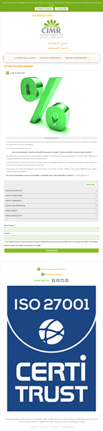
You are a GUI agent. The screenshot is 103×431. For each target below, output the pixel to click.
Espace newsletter (14, 215)
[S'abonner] (51, 250)
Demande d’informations (51, 274)
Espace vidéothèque (14, 195)
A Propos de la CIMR (25, 58)
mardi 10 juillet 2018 (15, 73)
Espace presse (12, 210)
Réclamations (44, 427)
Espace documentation (15, 205)
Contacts (34, 427)
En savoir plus (61, 9)
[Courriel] (51, 237)
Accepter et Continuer (44, 9)
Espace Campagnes (13, 200)
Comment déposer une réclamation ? (51, 269)
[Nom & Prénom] (51, 229)
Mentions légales (67, 427)
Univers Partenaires (77, 58)
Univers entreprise (51, 58)
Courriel (7, 233)
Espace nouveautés (14, 190)
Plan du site (55, 427)
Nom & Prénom (10, 225)
